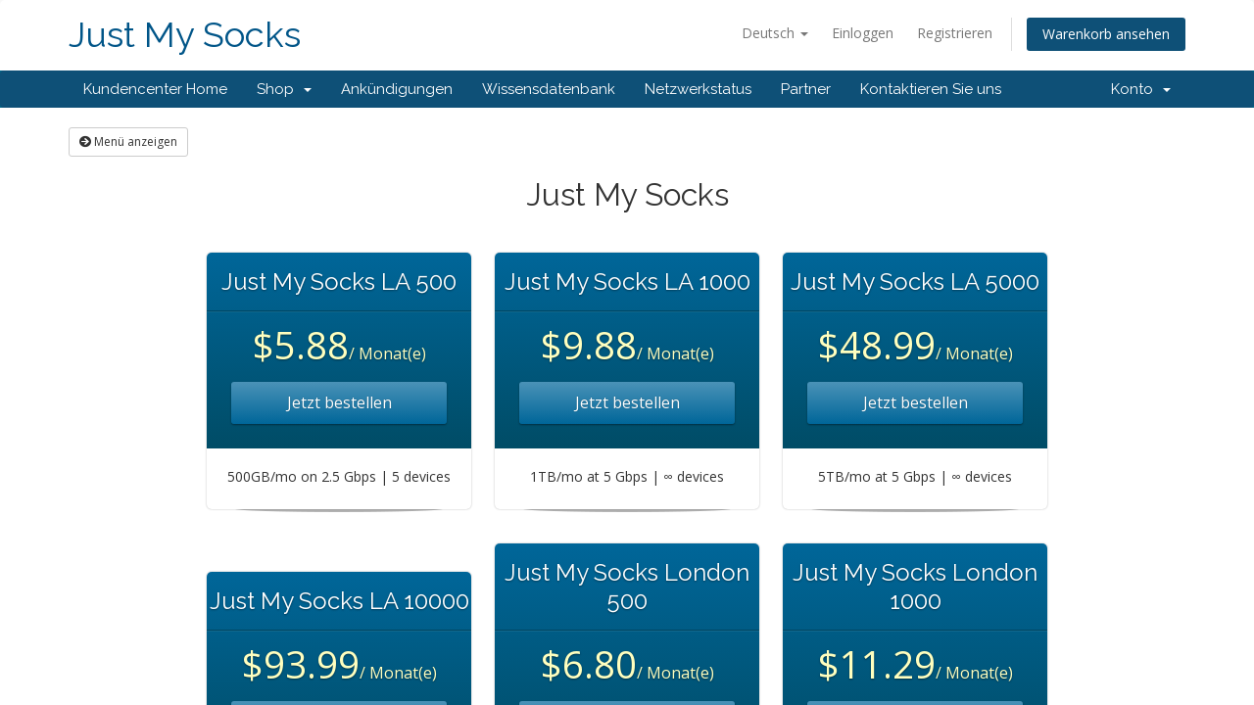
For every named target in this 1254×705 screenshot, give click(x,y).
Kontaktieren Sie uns (930, 89)
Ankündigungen (397, 89)
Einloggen (862, 33)
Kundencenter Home (155, 89)
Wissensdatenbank (548, 89)
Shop (284, 89)
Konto (1141, 89)
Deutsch (775, 33)
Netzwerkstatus (698, 89)
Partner (806, 89)
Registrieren (954, 33)
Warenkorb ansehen (1106, 33)
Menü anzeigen (128, 141)
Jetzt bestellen (339, 402)
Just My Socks (185, 35)
